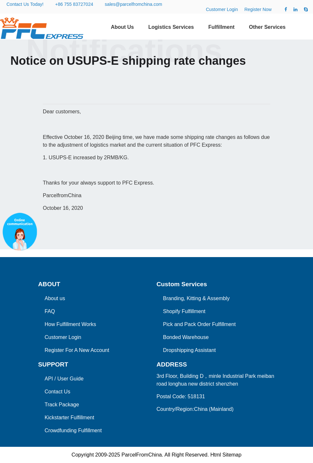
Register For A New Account (77, 350)
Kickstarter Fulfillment (69, 417)
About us (55, 298)
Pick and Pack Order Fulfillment (199, 324)
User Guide (70, 378)
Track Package (62, 404)
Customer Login (222, 9)
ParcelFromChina (141, 454)
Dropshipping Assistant (189, 350)
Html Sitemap (225, 454)
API (49, 378)
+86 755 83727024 (74, 4)
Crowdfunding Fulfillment (73, 430)
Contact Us (57, 391)
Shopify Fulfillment (184, 311)
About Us (122, 27)
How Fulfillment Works (70, 324)
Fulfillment (221, 27)
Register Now (257, 9)
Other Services (267, 27)
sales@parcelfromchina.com (133, 4)
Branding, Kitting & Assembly (196, 298)
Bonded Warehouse (186, 337)
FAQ (50, 311)
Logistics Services (171, 27)
